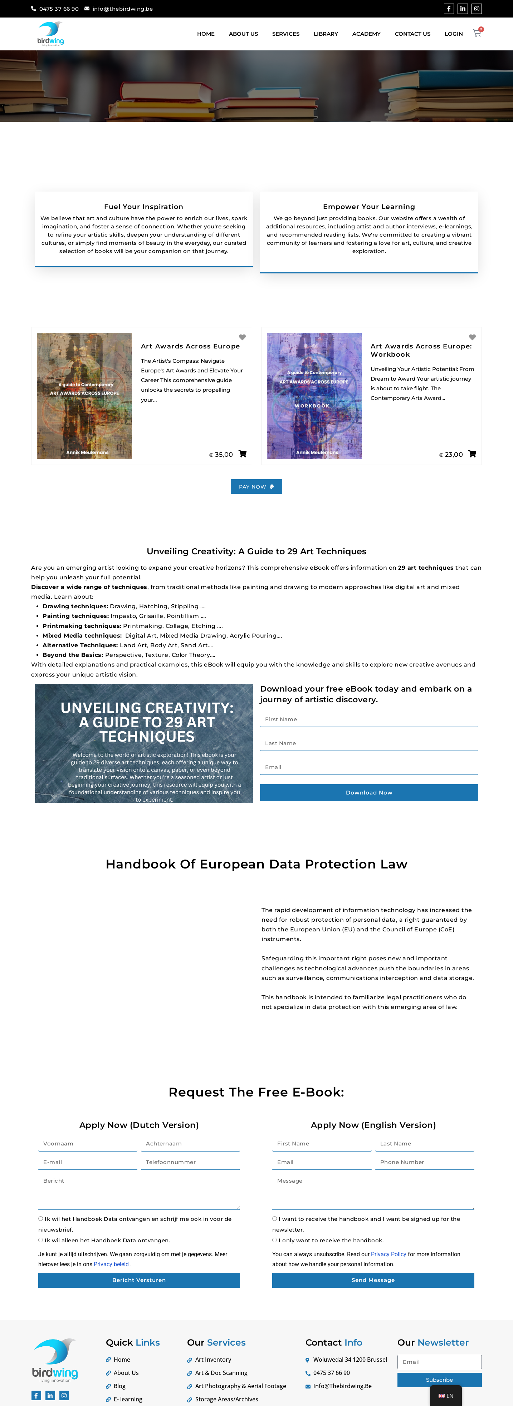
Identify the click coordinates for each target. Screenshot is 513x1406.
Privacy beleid (111, 1273)
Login (454, 33)
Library (326, 33)
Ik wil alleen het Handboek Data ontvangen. (107, 1250)
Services (285, 33)
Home (206, 33)
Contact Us (412, 33)
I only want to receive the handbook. (331, 1250)
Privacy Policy (388, 1264)
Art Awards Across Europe (190, 355)
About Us (243, 33)
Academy (366, 33)
